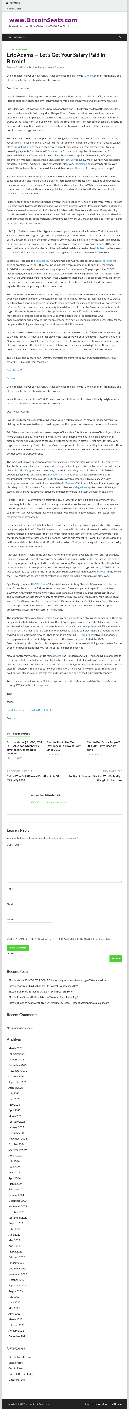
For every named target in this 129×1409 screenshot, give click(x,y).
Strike (49, 710)
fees (23, 189)
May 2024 (14, 1172)
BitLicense (42, 260)
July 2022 (13, 1296)
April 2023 (14, 1245)
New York (70, 159)
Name (11, 889)
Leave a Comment (55, 67)
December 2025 (17, 1065)
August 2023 (15, 1223)
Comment (14, 844)
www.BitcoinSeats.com (43, 20)
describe (107, 260)
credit (85, 311)
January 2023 (16, 1262)
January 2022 (16, 1330)
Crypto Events (16, 1368)
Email (11, 904)
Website (12, 919)
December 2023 (17, 1200)
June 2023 (14, 1234)
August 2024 (15, 1155)
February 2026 (16, 1053)
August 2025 (15, 1087)
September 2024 (17, 1149)
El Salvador (51, 151)
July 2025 (13, 1093)
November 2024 (17, 1138)
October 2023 (16, 1211)
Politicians (13, 710)
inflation (12, 307)
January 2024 (16, 1195)
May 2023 (14, 1240)
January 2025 (16, 1127)
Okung (27, 146)
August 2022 (15, 1291)
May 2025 (14, 1104)
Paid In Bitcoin (38, 710)
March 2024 (15, 1183)
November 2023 (17, 1206)
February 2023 (16, 1257)
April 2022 (14, 1313)
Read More (13, 370)
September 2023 (17, 1217)
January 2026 (16, 1059)
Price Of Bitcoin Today (21, 1373)
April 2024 (14, 1178)
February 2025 (16, 1121)
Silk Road (100, 248)
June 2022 (14, 1302)
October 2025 (16, 1076)
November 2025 (17, 1070)
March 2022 (15, 1319)
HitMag (118, 1404)
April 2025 (14, 1110)
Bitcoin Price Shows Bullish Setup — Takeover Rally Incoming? (43, 997)
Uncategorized (16, 1379)
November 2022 (17, 1274)
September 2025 (17, 1082)
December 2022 (17, 1268)
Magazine (80, 163)
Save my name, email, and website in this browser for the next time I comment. (59, 939)
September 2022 (17, 1285)
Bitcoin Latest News (17, 49)
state (89, 235)
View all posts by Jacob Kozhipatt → (50, 801)
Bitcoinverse (15, 1362)
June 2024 (14, 1166)
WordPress (103, 1404)
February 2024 (16, 1189)
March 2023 (15, 1251)
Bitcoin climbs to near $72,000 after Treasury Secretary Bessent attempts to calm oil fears (58, 1002)
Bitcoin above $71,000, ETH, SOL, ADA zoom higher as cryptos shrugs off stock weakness (25, 747)
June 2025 (14, 1098)
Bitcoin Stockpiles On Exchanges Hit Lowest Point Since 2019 (64, 745)
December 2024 (17, 1132)
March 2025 (15, 1115)
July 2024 (13, 1161)
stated (57, 332)
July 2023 (13, 1228)
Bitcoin (89, 75)
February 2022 (16, 1324)
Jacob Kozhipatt (36, 67)
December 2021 (17, 1336)
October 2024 (16, 1144)
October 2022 (16, 1279)
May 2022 (14, 1307)
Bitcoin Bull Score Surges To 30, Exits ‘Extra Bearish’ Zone (104, 745)
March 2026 (15, 1048)
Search (11, 952)
